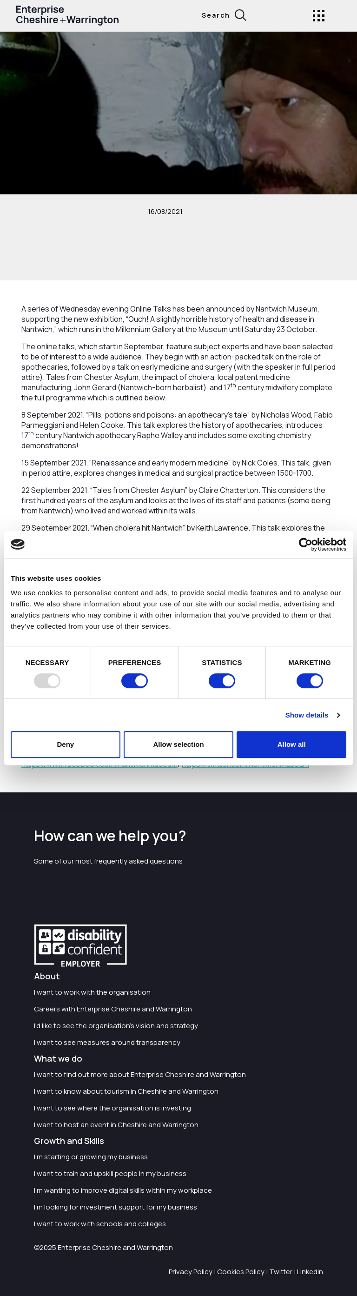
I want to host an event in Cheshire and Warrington (116, 1125)
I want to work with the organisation (92, 992)
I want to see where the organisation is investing (112, 1108)
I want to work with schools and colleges (100, 1224)
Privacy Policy (190, 1271)
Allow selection (178, 744)
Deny (65, 744)
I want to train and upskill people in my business (110, 1173)
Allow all (292, 744)
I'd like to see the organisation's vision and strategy (116, 1025)
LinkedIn (310, 1271)
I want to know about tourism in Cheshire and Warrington (126, 1091)
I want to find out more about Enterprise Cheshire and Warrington (140, 1074)
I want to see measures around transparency (107, 1042)
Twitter (280, 1271)
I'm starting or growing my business (91, 1157)
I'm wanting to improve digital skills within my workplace (123, 1190)
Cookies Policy (240, 1271)
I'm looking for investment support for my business (115, 1207)
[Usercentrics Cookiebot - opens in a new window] (305, 545)
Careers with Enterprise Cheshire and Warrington (113, 1009)
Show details (307, 715)
